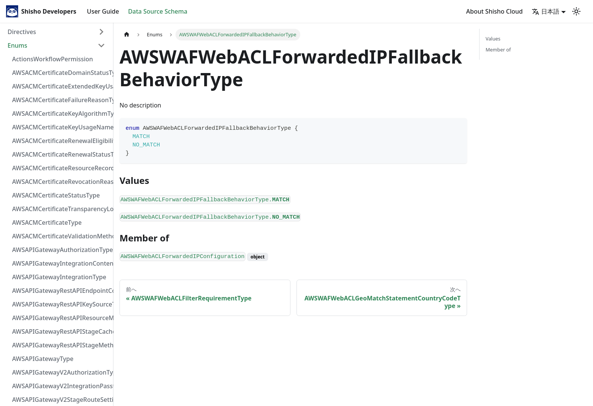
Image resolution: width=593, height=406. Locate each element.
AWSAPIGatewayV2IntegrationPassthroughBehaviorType (61, 386)
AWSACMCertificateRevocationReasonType (61, 181)
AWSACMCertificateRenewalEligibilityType (61, 141)
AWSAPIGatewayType (42, 359)
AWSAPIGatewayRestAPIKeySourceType (61, 304)
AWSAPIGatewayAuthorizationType (61, 250)
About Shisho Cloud (494, 11)
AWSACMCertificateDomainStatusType (61, 72)
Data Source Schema (158, 11)
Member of (498, 49)
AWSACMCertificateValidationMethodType (61, 236)
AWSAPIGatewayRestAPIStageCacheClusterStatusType (61, 331)
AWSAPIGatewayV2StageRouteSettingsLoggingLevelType (61, 399)
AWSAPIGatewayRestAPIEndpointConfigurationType (61, 290)
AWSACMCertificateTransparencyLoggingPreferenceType (61, 209)
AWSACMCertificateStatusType (56, 195)
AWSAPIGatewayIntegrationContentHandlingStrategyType (61, 263)
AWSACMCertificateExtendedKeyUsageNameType (61, 86)
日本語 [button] (545, 11)
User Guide (103, 11)
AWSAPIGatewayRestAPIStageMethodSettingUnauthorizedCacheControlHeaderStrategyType (61, 345)
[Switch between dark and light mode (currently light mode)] (576, 11)
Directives (22, 32)
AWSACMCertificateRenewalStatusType (61, 154)
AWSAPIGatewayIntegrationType (59, 277)
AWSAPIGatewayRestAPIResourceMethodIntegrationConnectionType (61, 318)
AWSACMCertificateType (47, 222)
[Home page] (127, 34)
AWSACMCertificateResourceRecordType (61, 168)
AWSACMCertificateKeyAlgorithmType (61, 113)
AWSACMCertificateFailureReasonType (61, 100)
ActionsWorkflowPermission (52, 59)
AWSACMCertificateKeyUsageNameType (61, 127)
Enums (17, 45)
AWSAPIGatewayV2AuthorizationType (61, 372)
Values (493, 38)
